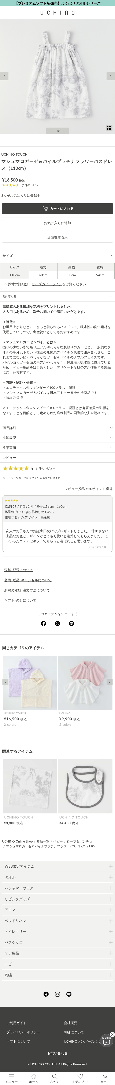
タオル (10, 877)
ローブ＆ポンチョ (79, 841)
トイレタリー (15, 931)
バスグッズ (14, 942)
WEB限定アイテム (19, 866)
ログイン (34, 477)
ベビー (58, 841)
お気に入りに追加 (57, 223)
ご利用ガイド (16, 1023)
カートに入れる (58, 208)
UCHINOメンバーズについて (86, 1041)
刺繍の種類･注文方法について (27, 590)
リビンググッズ (17, 899)
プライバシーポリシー (23, 1032)
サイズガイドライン (47, 284)
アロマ (10, 909)
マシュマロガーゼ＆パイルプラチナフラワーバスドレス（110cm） (53, 846)
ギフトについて (18, 1041)
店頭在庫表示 (57, 237)
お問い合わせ (57, 1053)
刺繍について (74, 1032)
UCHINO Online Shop (17, 841)
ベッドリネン (15, 920)
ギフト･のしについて (20, 600)
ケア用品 (12, 953)
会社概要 (70, 1023)
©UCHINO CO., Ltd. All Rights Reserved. (57, 1064)
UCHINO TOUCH (14, 154)
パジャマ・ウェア (19, 888)
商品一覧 (43, 841)
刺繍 (8, 975)
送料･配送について (18, 570)
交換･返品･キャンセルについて (28, 580)
